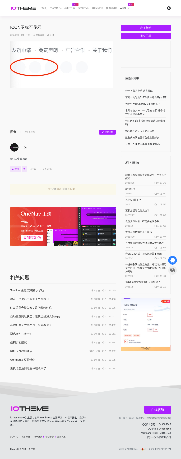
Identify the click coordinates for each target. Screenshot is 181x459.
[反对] (24, 169)
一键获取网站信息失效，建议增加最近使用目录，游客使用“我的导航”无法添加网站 (145, 268)
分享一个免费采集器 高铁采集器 (142, 144)
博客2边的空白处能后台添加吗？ (143, 282)
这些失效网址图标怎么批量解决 (142, 137)
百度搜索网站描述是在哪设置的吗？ (144, 243)
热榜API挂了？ (133, 199)
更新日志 (61, 436)
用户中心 (14, 436)
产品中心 (55, 8)
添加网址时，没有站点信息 (139, 131)
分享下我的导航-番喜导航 (139, 90)
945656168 (165, 428)
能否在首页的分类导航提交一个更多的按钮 (145, 176)
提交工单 (145, 35)
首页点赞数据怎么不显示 (138, 232)
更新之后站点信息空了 (137, 210)
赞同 (15, 169)
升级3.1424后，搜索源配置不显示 (143, 253)
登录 (53, 189)
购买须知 (97, 8)
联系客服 (111, 8)
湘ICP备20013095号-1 (129, 449)
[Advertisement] (63, 111)
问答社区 (126, 7)
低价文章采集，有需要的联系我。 (143, 221)
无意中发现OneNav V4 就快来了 (142, 103)
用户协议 (38, 436)
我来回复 (107, 132)
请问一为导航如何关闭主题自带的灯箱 (145, 97)
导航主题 (70, 7)
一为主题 (31, 449)
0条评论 (46, 169)
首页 (44, 8)
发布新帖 (145, 27)
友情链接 (130, 189)
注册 (64, 189)
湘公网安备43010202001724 (156, 449)
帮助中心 (83, 8)
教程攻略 (40, 35)
